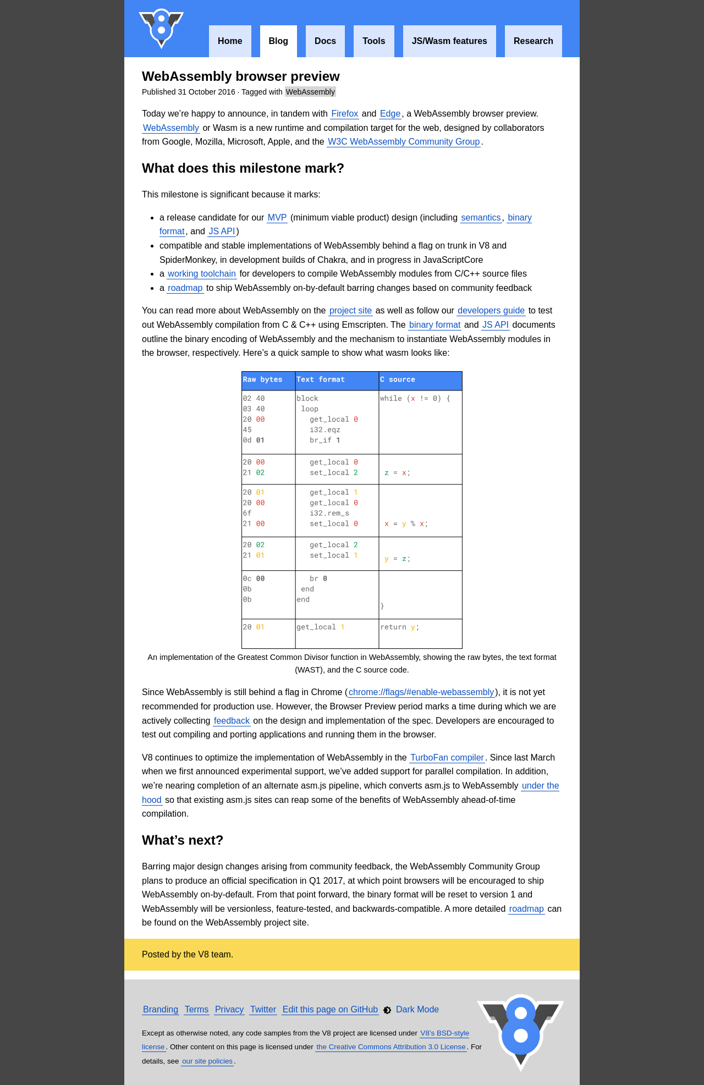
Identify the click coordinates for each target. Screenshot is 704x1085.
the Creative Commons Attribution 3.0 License (390, 1047)
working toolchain (202, 273)
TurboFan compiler (447, 757)
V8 (161, 28)
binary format (434, 324)
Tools (373, 41)
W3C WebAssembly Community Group (404, 141)
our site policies (207, 1061)
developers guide (491, 310)
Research (533, 41)
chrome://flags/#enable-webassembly (421, 692)
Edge (390, 113)
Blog (279, 41)
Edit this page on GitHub (330, 1009)
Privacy (229, 1009)
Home (230, 41)
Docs (325, 41)
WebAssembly (310, 91)
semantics (481, 217)
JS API (221, 231)
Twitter (263, 1009)
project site (350, 310)
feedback (232, 720)
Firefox (344, 113)
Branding (160, 1009)
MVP (277, 217)
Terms (197, 1009)
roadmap (185, 288)
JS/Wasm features (449, 41)
